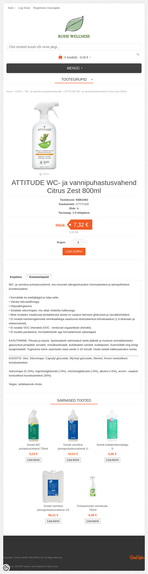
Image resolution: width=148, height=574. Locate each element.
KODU (18, 91)
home (9, 91)
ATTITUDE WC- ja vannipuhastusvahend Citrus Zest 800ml (96, 91)
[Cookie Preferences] (6, 568)
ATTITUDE (82, 204)
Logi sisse (24, 7)
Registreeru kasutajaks (46, 7)
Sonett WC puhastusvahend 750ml (33, 446)
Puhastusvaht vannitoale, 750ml (92, 507)
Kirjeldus (16, 277)
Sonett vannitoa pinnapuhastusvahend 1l (73, 446)
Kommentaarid (39, 277)
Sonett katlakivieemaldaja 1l (112, 446)
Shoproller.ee (137, 557)
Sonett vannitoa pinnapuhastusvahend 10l (53, 507)
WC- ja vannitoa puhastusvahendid (43, 91)
